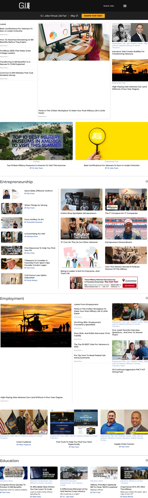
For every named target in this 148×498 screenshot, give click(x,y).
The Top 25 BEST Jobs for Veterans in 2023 (91, 345)
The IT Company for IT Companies (121, 213)
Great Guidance (23, 442)
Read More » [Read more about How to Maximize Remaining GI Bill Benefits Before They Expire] (4, 45)
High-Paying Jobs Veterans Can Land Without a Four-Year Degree (129, 88)
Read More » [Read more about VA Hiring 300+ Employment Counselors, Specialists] (78, 328)
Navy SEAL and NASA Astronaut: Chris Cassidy (92, 334)
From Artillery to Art (34, 219)
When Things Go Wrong (35, 205)
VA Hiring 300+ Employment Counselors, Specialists (87, 323)
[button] (124, 5)
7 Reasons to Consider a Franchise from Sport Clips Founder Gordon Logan (37, 262)
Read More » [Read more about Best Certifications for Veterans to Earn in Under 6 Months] (4, 34)
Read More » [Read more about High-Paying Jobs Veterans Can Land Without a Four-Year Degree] (5, 401)
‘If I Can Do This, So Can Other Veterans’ (79, 242)
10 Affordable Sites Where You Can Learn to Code (42, 488)
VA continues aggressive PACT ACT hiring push (128, 370)
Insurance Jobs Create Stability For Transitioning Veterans (128, 52)
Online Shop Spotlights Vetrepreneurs (78, 213)
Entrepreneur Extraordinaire (118, 242)
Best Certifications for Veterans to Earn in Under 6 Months (16, 30)
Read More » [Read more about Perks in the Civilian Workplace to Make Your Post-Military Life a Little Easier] (43, 116)
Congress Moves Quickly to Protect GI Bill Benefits (13, 486)
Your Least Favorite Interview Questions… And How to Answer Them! (127, 332)
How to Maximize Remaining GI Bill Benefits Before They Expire (16, 41)
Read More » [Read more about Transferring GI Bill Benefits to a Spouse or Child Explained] (4, 68)
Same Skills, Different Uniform (38, 191)
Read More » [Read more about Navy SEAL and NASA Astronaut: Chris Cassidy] (78, 339)
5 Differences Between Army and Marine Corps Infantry (73, 490)
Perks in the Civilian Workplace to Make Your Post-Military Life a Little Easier (91, 311)
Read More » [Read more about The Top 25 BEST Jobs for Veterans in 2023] (78, 350)
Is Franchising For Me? (34, 234)
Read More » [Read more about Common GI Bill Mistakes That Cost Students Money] (4, 79)
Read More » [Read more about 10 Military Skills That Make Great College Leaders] (4, 56)
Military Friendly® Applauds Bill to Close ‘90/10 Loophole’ (104, 486)
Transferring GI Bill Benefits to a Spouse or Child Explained (15, 63)
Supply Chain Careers (124, 444)
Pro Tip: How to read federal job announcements (89, 356)
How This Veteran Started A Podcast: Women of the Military (122, 268)
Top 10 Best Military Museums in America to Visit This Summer (36, 165)
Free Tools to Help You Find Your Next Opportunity (74, 443)
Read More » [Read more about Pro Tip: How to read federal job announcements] (78, 361)
